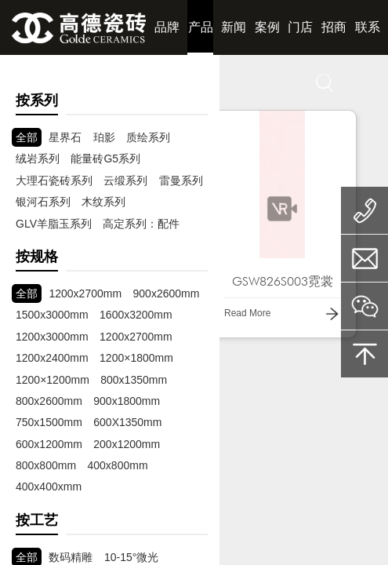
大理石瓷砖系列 (54, 180)
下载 (200, 82)
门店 (300, 27)
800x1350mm (133, 380)
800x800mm (46, 465)
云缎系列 (125, 180)
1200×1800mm (136, 358)
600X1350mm (127, 422)
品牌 (166, 27)
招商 (333, 27)
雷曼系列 (181, 180)
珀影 (104, 137)
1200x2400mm (52, 358)
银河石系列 (43, 201)
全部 (27, 137)
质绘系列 (148, 137)
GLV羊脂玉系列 (54, 223)
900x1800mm (126, 401)
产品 (200, 27)
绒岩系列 (38, 158)
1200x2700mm (85, 293)
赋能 (74, 82)
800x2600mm (49, 401)
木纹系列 (103, 201)
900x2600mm (166, 293)
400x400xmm (49, 486)
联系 (367, 27)
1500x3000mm (52, 314)
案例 (267, 27)
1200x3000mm (52, 336)
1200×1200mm (52, 380)
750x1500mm (49, 422)
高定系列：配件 (141, 223)
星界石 (65, 137)
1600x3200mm (136, 314)
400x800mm (118, 465)
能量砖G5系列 (105, 158)
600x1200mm (49, 444)
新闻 (233, 27)
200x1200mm (126, 444)
